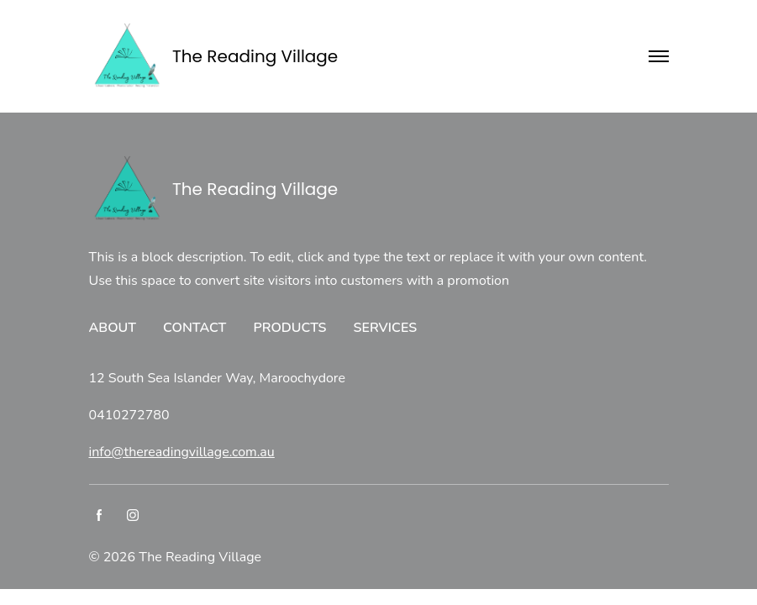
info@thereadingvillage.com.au (182, 452)
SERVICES (386, 327)
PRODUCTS (289, 327)
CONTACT (194, 327)
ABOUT (113, 327)
